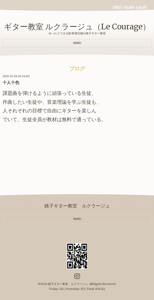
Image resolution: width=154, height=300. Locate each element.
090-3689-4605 (130, 7)
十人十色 (11, 82)
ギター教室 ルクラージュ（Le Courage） (77, 26)
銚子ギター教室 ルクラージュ (68, 284)
